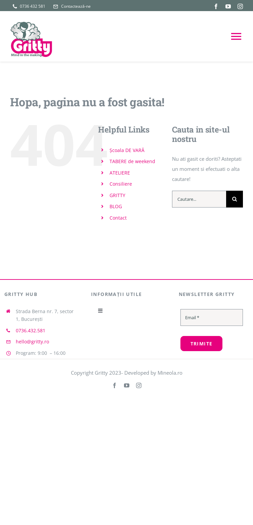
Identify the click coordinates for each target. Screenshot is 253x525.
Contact (118, 218)
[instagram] (240, 6)
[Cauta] (234, 199)
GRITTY (117, 195)
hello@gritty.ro (32, 341)
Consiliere (121, 184)
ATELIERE (120, 173)
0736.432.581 (30, 330)
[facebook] (216, 6)
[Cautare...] (199, 199)
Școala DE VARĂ (127, 150)
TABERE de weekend (132, 161)
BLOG (116, 206)
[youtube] (228, 6)
